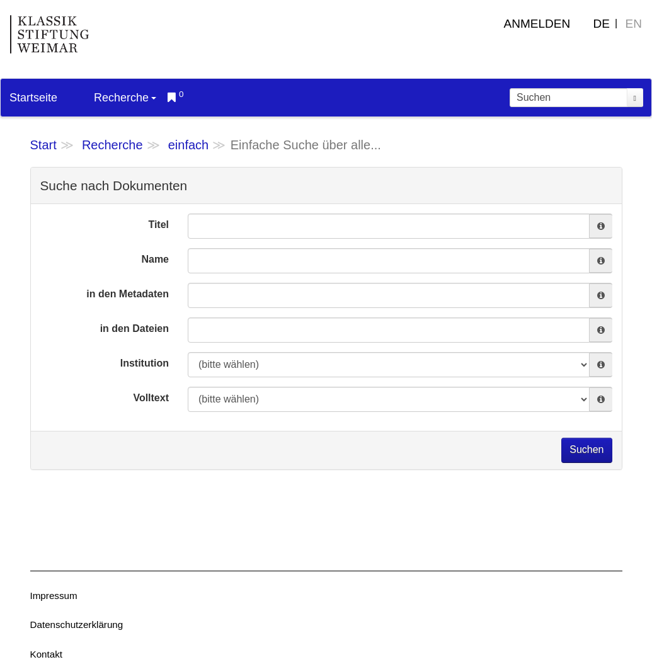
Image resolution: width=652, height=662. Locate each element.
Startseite (33, 97)
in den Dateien (134, 328)
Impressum (53, 595)
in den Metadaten (127, 293)
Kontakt (46, 654)
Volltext (151, 397)
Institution (144, 363)
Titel (158, 224)
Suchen (586, 449)
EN (634, 23)
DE (601, 23)
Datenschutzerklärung (76, 624)
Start (43, 145)
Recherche (125, 97)
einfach (188, 145)
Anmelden (537, 23)
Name (155, 259)
